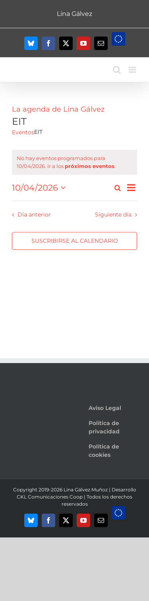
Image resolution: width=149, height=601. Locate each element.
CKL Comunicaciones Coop (50, 497)
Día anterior (34, 214)
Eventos (23, 132)
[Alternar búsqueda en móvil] (117, 70)
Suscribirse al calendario (74, 241)
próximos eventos (89, 166)
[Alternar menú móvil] (133, 70)
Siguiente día (113, 214)
